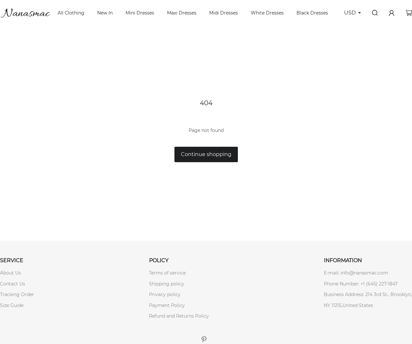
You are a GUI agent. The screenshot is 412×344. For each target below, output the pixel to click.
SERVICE (11, 260)
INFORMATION (343, 260)
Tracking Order (17, 294)
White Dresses (267, 13)
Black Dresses (312, 13)
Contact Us (12, 284)
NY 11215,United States (348, 305)
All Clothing (71, 13)
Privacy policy (165, 294)
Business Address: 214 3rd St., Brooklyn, (368, 294)
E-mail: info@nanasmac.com (356, 273)
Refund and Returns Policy (179, 316)
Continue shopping (206, 154)
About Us (10, 273)
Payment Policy (167, 305)
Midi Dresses (223, 13)
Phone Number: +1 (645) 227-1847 (361, 284)
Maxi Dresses (181, 13)
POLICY (158, 260)
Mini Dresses (140, 13)
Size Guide (11, 305)
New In (105, 13)
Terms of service (167, 273)
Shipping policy (166, 284)
